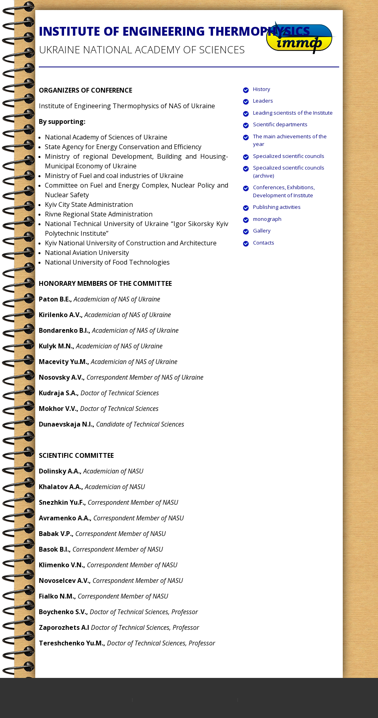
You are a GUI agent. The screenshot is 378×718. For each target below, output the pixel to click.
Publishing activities (277, 206)
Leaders (263, 100)
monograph (267, 218)
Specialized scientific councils (288, 156)
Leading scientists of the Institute (293, 112)
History (261, 89)
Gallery (262, 230)
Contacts (263, 242)
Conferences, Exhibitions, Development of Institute (284, 191)
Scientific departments (280, 124)
